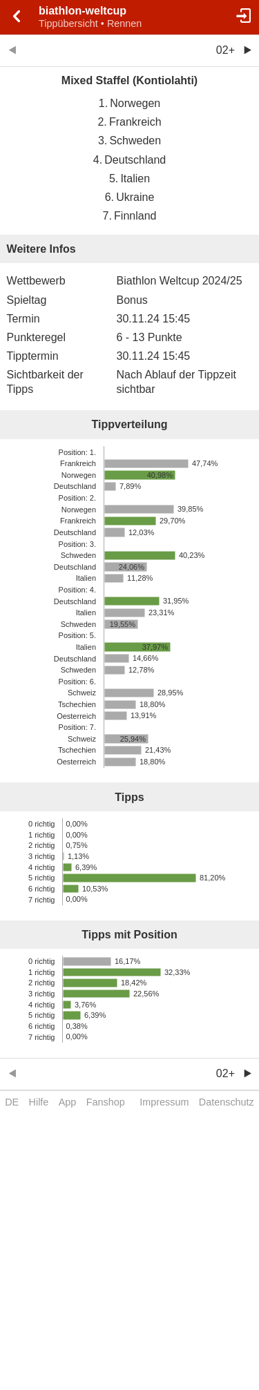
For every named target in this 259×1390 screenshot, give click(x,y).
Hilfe (39, 1102)
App (68, 1102)
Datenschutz (226, 1102)
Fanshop (105, 1102)
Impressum (164, 1102)
